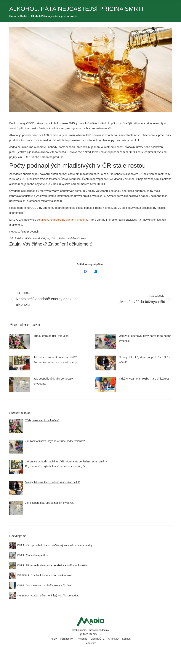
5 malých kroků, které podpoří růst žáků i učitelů (144, 360)
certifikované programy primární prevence (62, 219)
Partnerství (90, 643)
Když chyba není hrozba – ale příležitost (144, 378)
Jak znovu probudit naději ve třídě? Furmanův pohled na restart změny (55, 360)
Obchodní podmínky (98, 630)
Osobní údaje (79, 630)
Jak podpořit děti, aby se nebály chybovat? (53, 381)
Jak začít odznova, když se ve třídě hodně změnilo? (145, 338)
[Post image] (19, 341)
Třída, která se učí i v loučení (51, 335)
